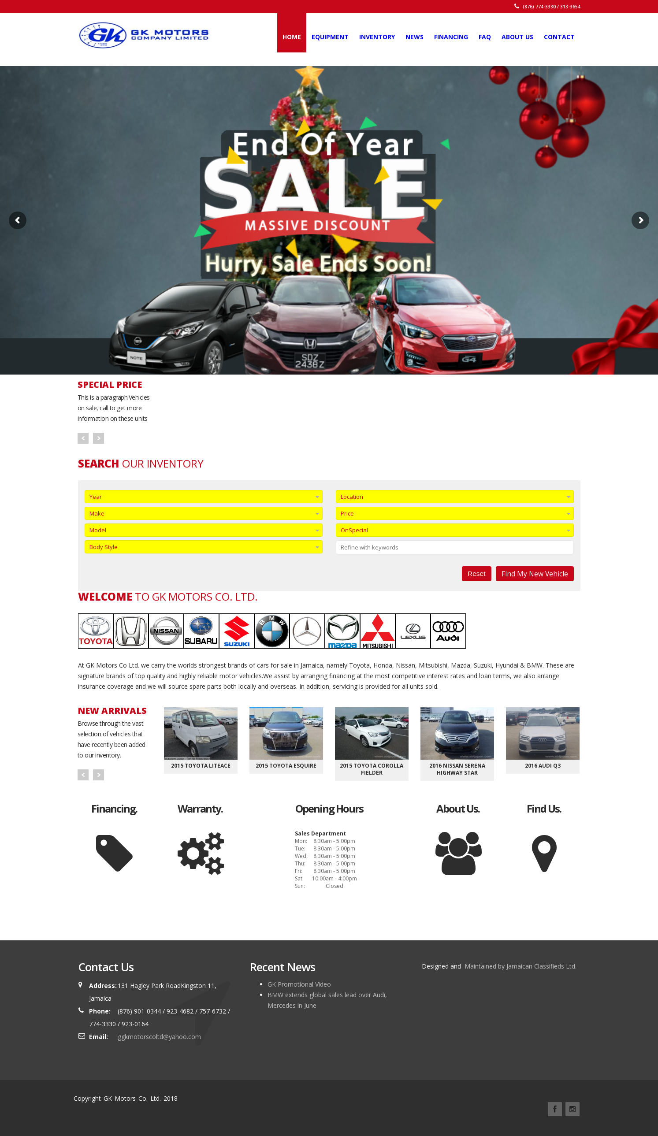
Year (95, 497)
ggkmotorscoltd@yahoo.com (159, 1036)
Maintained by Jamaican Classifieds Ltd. (519, 966)
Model (97, 530)
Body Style (103, 547)
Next (98, 438)
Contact (559, 37)
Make (96, 513)
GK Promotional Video (299, 984)
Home (292, 37)
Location (352, 497)
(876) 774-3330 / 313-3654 (547, 7)
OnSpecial (354, 530)
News (414, 37)
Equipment (330, 37)
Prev (83, 438)
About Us (517, 37)
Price (347, 513)
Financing (451, 37)
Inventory (377, 37)
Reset (477, 573)
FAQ (485, 37)
